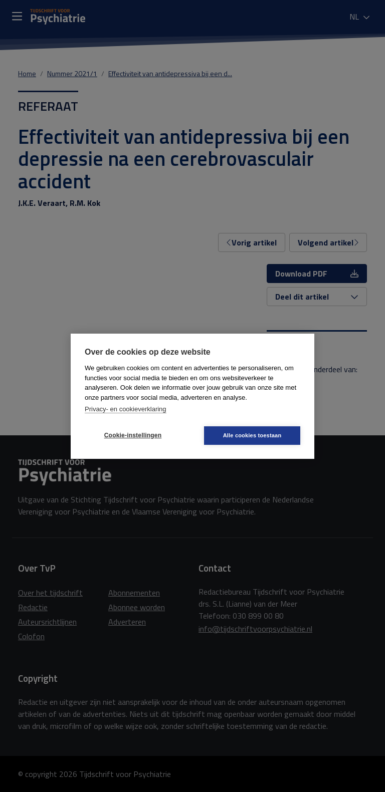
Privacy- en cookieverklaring (125, 409)
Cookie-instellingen (132, 435)
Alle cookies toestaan (252, 435)
